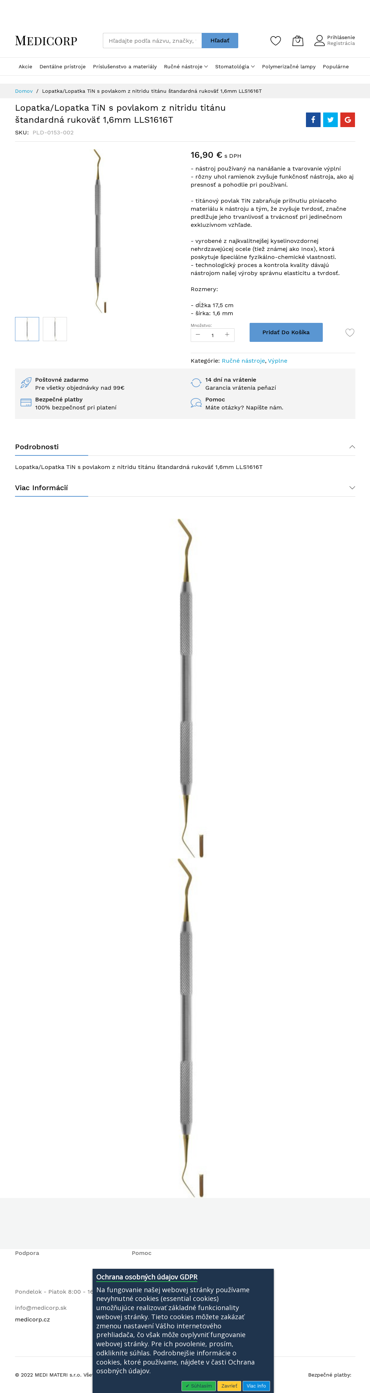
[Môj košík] (297, 40)
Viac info (256, 1386)
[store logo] (46, 40)
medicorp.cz (32, 1319)
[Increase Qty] (227, 335)
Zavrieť (229, 1386)
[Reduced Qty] (198, 335)
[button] (55, 329)
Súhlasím (201, 1386)
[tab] (185, 447)
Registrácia (341, 43)
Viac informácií (41, 487)
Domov (24, 91)
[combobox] (152, 40)
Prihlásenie (341, 37)
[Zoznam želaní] (275, 40)
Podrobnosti (37, 446)
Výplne (277, 360)
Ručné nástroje (243, 360)
